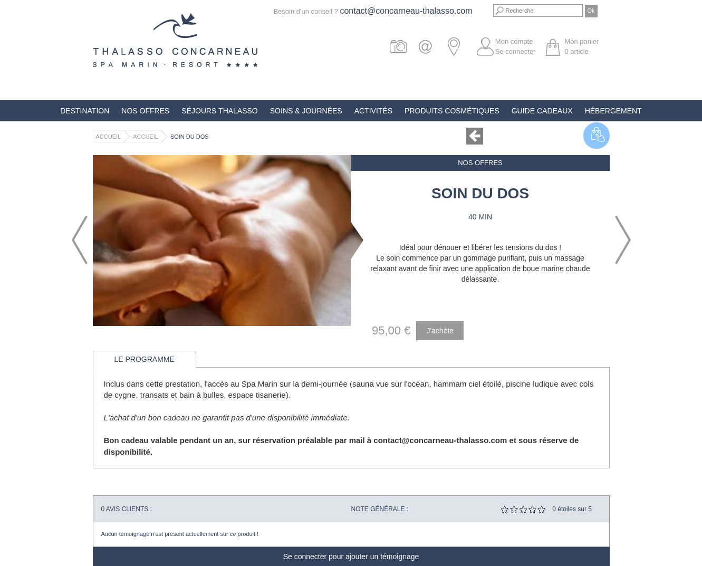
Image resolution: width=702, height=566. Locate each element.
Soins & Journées (306, 111)
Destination (84, 111)
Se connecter (515, 51)
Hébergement (613, 111)
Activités (373, 111)
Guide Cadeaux (542, 111)
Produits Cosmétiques (452, 111)
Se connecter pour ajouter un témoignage (351, 556)
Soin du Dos (189, 136)
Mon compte (514, 41)
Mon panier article (581, 46)
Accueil (108, 136)
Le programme (144, 359)
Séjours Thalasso (219, 111)
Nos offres (145, 111)
